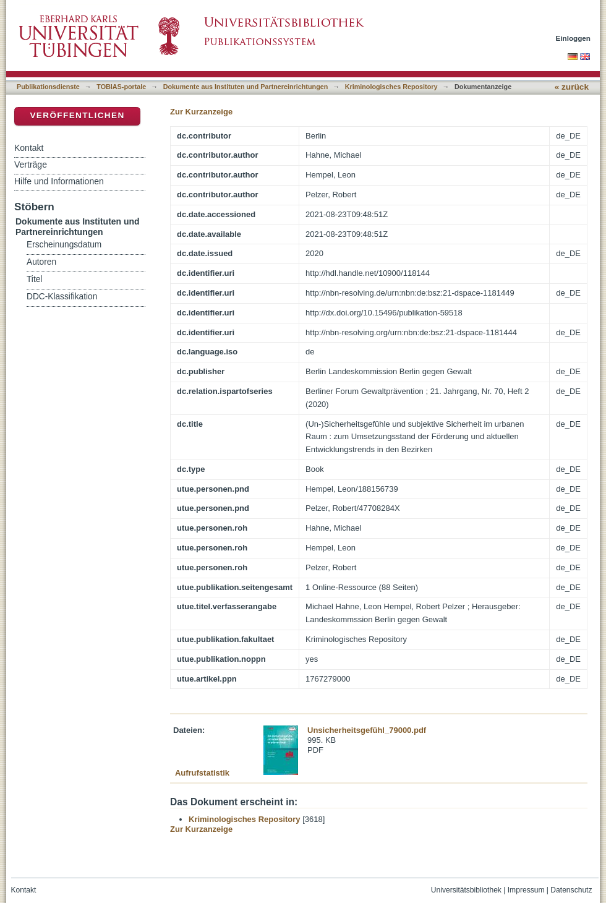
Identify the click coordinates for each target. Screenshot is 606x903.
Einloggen (573, 38)
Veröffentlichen (77, 115)
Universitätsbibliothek (466, 890)
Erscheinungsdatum (64, 244)
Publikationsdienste (48, 86)
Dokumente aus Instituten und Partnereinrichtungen (245, 86)
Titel (34, 279)
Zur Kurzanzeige (201, 111)
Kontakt (28, 148)
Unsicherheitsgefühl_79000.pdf (366, 730)
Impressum (526, 890)
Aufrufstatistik (202, 772)
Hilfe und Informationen (59, 181)
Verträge (30, 164)
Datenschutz (571, 890)
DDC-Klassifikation (62, 296)
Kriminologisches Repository (391, 86)
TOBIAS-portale (121, 86)
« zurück (572, 87)
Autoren (41, 262)
